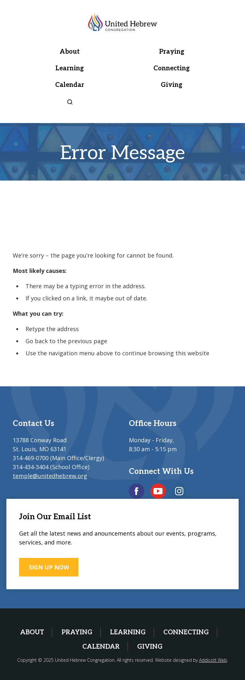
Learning (70, 68)
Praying (171, 52)
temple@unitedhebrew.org (50, 476)
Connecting (171, 68)
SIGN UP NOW (49, 567)
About (70, 52)
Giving (171, 85)
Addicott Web (213, 660)
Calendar (69, 85)
